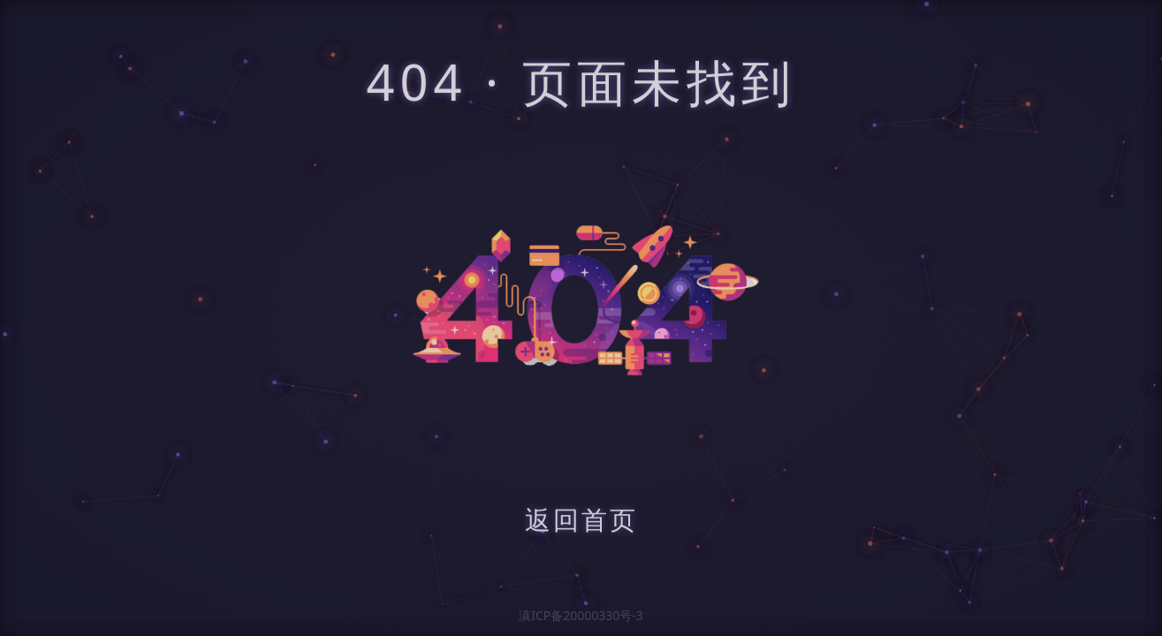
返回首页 (581, 521)
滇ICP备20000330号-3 (581, 615)
